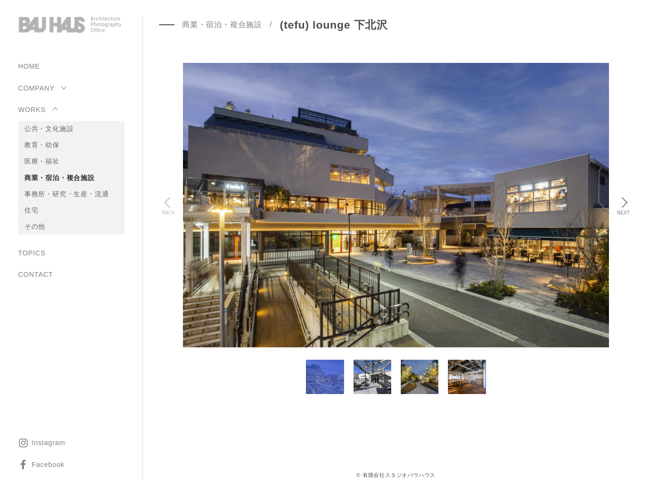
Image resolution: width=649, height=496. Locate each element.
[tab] (372, 377)
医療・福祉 (42, 161)
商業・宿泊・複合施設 (59, 178)
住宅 (31, 210)
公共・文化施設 (49, 128)
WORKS (32, 109)
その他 (34, 226)
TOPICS (31, 253)
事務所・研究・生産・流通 (66, 194)
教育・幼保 (42, 145)
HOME (29, 66)
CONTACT (35, 274)
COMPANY (36, 88)
